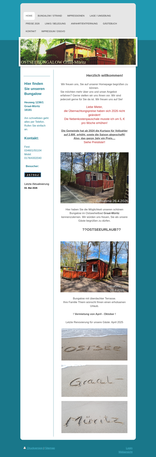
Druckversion (34, 448)
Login (129, 448)
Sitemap (50, 448)
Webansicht (125, 451)
